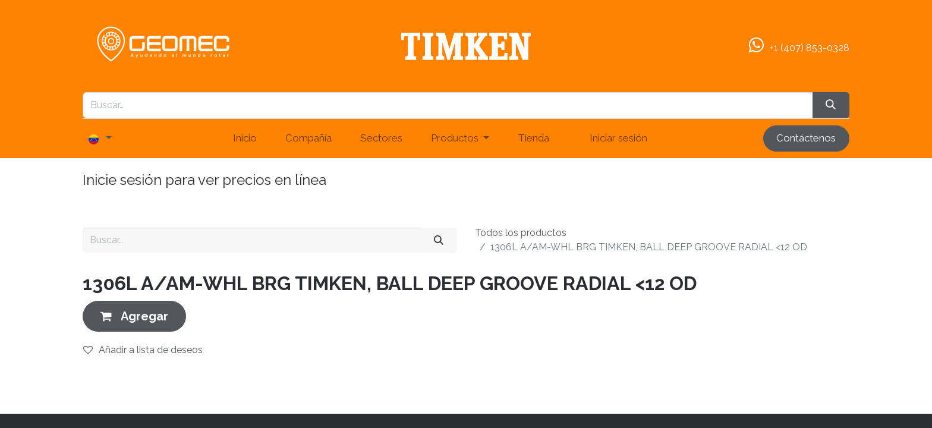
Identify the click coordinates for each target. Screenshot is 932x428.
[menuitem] (245, 138)
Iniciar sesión (618, 138)
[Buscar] (439, 240)
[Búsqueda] (831, 105)
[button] (134, 316)
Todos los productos (520, 232)
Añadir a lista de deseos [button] (143, 349)
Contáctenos (806, 138)
